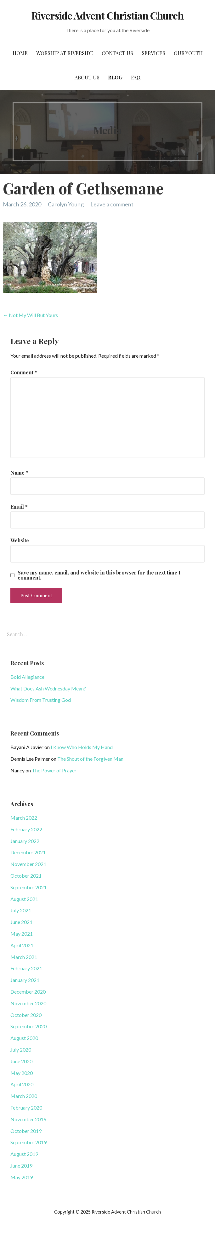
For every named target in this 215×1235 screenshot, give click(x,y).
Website (19, 540)
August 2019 (24, 1154)
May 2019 (21, 1177)
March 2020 (23, 1096)
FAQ (135, 77)
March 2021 (23, 957)
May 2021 (21, 934)
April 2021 (21, 945)
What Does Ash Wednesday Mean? (48, 688)
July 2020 (20, 1050)
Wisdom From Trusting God (40, 700)
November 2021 (28, 864)
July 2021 (20, 910)
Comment (23, 372)
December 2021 (28, 852)
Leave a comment (111, 204)
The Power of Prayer (54, 770)
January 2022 (24, 841)
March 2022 (23, 818)
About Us (87, 77)
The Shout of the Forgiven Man (90, 759)
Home (20, 53)
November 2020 (28, 1003)
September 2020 (28, 1026)
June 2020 (21, 1061)
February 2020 (26, 1108)
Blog (115, 77)
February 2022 (26, 829)
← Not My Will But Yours (30, 315)
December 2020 (28, 992)
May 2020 (21, 1073)
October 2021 (26, 876)
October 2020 (26, 1015)
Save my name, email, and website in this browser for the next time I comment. (99, 575)
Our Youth (188, 53)
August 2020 (24, 1038)
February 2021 (26, 968)
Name (19, 472)
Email (19, 506)
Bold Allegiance (27, 677)
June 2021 (21, 922)
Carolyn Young (66, 204)
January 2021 (24, 980)
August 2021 (24, 899)
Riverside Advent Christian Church (107, 15)
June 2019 (21, 1166)
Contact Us (117, 53)
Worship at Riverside (64, 53)
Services (153, 53)
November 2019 (28, 1119)
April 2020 (21, 1084)
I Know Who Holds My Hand (82, 747)
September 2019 (28, 1142)
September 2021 (28, 887)
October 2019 (26, 1131)
